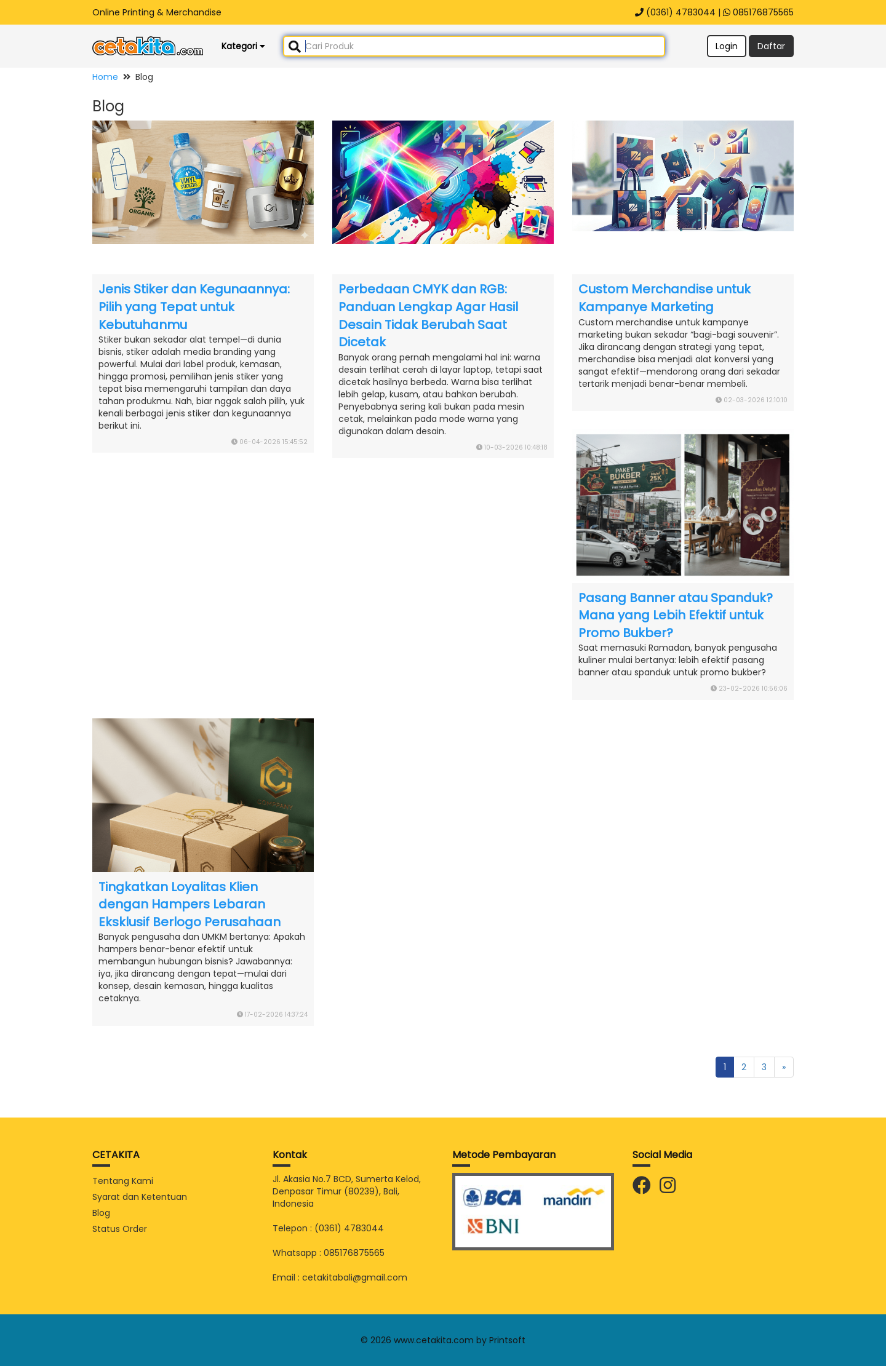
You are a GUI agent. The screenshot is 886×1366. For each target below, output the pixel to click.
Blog (101, 1213)
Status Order (119, 1229)
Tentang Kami (122, 1181)
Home (105, 77)
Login (727, 46)
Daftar (771, 46)
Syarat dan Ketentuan (139, 1197)
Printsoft (507, 1340)
